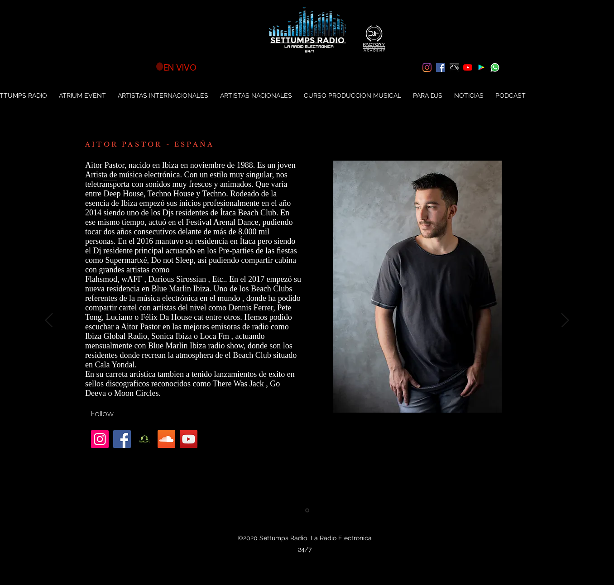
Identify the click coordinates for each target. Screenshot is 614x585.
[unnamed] (144, 439)
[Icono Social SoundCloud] (166, 439)
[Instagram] (427, 67)
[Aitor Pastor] (307, 511)
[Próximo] (565, 320)
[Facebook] (122, 439)
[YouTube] (467, 67)
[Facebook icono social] (440, 67)
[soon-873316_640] (494, 67)
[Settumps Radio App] (481, 67)
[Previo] (49, 320)
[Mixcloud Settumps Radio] (454, 67)
